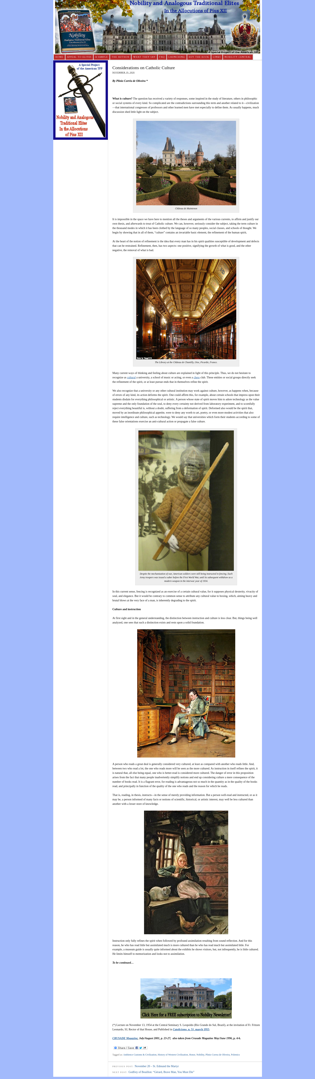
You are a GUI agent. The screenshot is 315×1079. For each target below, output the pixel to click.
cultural (131, 377)
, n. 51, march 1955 (191, 1029)
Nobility (200, 1054)
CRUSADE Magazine (125, 1038)
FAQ (162, 57)
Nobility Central (238, 57)
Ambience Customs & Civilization (139, 1054)
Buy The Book (199, 57)
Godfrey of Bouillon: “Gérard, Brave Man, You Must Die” (161, 1072)
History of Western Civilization (173, 1054)
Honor (192, 1054)
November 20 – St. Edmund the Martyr (157, 1066)
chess (197, 377)
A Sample (101, 57)
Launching (177, 57)
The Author (120, 57)
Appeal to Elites (79, 57)
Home (59, 57)
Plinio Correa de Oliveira (218, 1054)
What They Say (144, 57)
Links (217, 57)
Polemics (235, 1054)
